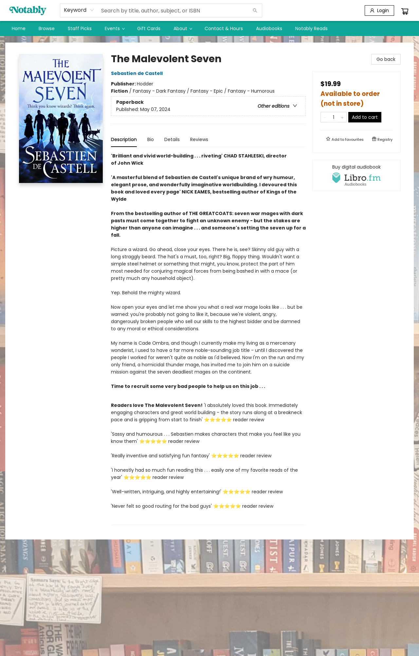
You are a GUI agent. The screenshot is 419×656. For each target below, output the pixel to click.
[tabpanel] (208, 338)
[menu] (209, 28)
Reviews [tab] (199, 139)
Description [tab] (124, 139)
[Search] (255, 10)
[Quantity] (333, 117)
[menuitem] (18, 28)
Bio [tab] (150, 139)
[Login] (379, 10)
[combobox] (79, 10)
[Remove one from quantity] (325, 117)
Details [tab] (172, 139)
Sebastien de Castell (138, 73)
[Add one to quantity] (342, 117)
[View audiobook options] (356, 175)
